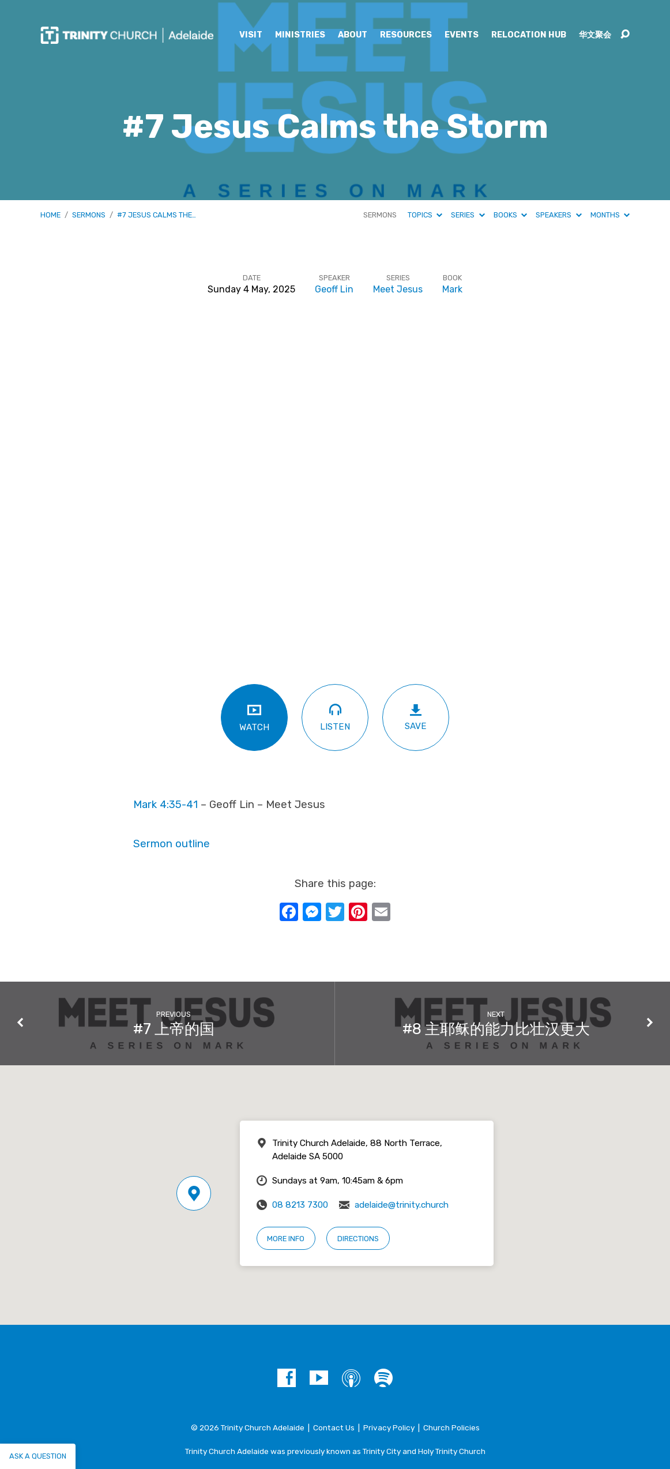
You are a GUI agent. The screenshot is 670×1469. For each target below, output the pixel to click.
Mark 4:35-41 (165, 804)
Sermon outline (171, 843)
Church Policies (451, 1427)
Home (50, 215)
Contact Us (334, 1427)
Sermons (89, 215)
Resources (406, 35)
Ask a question (37, 1456)
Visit (250, 35)
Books (510, 215)
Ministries (300, 35)
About (352, 35)
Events (462, 35)
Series (467, 215)
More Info (285, 1238)
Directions (358, 1238)
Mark (452, 289)
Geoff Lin (334, 289)
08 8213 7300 (300, 1205)
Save (416, 717)
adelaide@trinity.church (402, 1205)
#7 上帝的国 (173, 1029)
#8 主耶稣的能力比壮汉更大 (496, 1029)
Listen (335, 716)
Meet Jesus (398, 289)
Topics (425, 215)
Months (610, 215)
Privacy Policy (389, 1427)
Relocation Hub (528, 35)
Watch (254, 717)
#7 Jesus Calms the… (156, 215)
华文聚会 (595, 35)
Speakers (558, 215)
